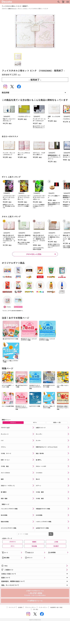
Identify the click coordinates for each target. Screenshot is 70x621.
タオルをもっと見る (33, 254)
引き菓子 (56, 546)
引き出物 (34, 546)
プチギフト (12, 542)
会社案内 (20, 607)
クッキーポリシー (43, 607)
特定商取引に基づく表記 (56, 607)
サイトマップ (12, 607)
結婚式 (34, 542)
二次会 (56, 542)
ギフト (12, 546)
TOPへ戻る (35, 609)
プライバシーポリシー (30, 607)
